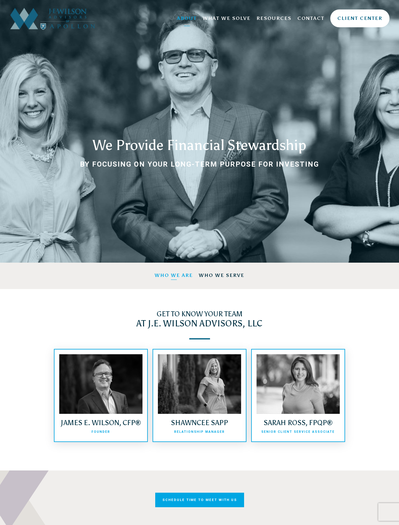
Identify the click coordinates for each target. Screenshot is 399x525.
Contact (310, 18)
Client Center (359, 18)
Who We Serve (221, 275)
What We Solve (227, 18)
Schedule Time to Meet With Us (199, 500)
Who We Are (174, 275)
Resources (274, 18)
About (187, 18)
